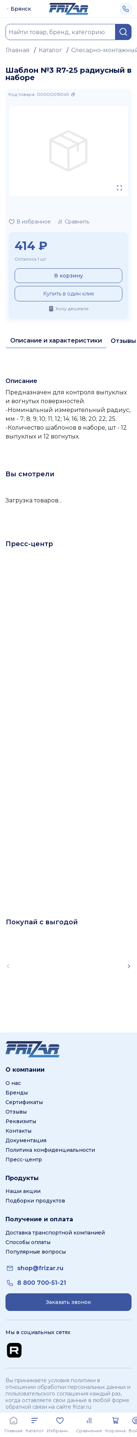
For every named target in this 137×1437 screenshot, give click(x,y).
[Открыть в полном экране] (119, 188)
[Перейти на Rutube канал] (14, 1350)
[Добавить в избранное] (29, 221)
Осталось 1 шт (30, 259)
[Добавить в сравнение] (73, 221)
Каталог (50, 50)
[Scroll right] (129, 966)
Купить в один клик (68, 293)
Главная (18, 50)
